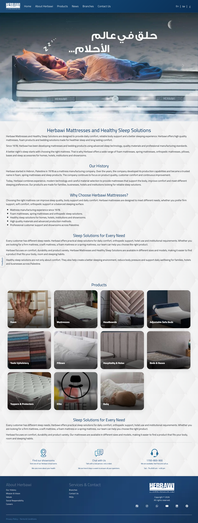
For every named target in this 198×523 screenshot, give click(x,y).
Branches (88, 6)
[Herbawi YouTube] (167, 506)
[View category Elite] (75, 391)
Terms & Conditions (28, 519)
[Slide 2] (94, 117)
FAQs (71, 496)
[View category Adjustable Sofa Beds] (168, 309)
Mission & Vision (13, 493)
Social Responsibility (15, 500)
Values (9, 496)
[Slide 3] (99, 117)
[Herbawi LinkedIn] (177, 506)
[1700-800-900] (154, 460)
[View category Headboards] (122, 309)
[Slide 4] (103, 117)
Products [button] (62, 6)
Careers (9, 504)
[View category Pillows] (75, 350)
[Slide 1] (90, 117)
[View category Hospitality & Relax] (122, 350)
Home (27, 6)
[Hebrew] (183, 6)
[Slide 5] (108, 117)
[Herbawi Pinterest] (187, 506)
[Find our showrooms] (43, 460)
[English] (177, 6)
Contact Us (104, 6)
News (75, 6)
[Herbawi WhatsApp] (157, 506)
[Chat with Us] (99, 460)
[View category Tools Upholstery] (29, 350)
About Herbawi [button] (44, 6)
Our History (11, 489)
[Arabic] (190, 6)
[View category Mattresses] (75, 309)
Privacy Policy (12, 519)
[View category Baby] (122, 391)
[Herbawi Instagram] (147, 506)
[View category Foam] (29, 309)
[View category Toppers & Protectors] (29, 391)
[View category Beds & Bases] (168, 350)
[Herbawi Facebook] (137, 506)
